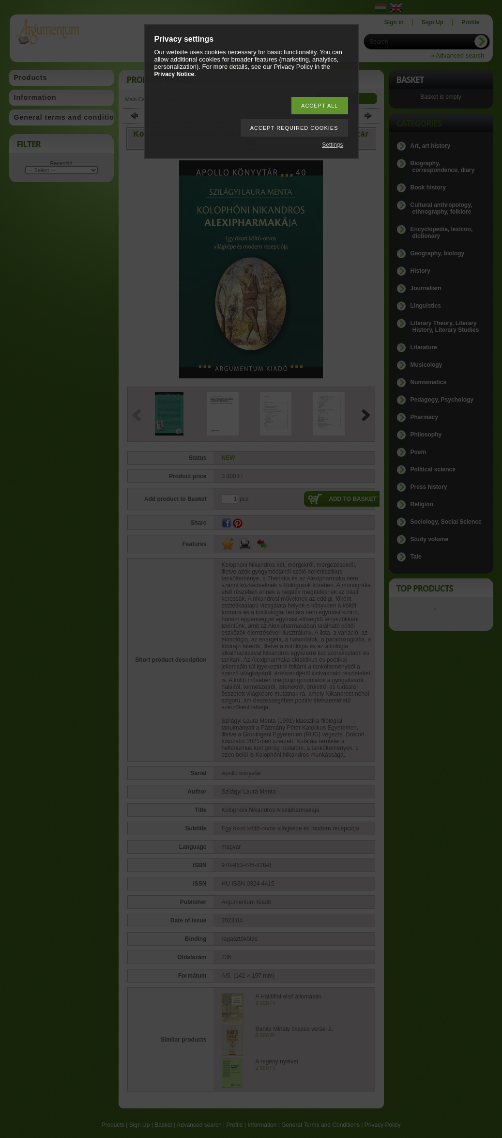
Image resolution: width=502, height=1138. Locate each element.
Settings (332, 144)
